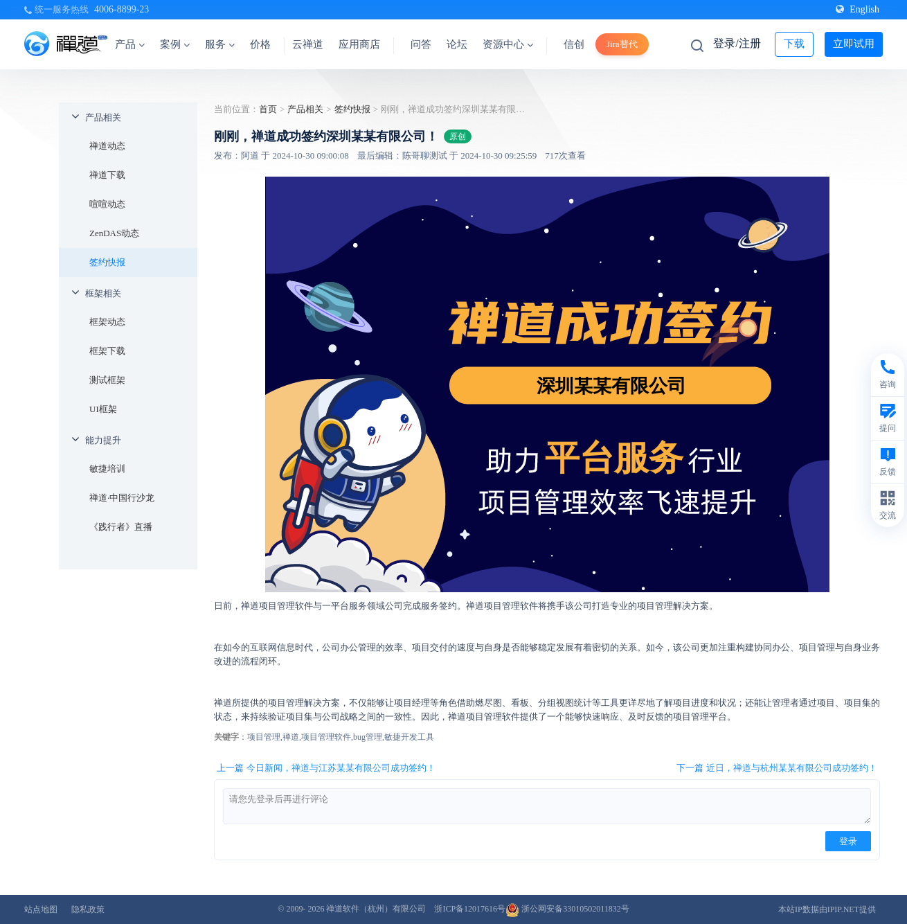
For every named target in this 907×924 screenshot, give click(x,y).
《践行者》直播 (120, 527)
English (857, 9)
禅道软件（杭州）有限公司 (376, 909)
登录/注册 (736, 43)
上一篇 (326, 768)
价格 (260, 44)
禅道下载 (107, 175)
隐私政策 (88, 909)
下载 (794, 43)
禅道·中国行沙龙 (121, 497)
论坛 (457, 44)
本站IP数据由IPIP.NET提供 (827, 909)
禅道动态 (107, 146)
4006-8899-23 (121, 9)
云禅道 (307, 44)
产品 (130, 44)
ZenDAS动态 (114, 233)
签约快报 (107, 262)
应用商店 (359, 44)
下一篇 (776, 768)
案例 (175, 44)
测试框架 (107, 380)
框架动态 (107, 322)
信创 (574, 44)
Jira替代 (622, 44)
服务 (220, 44)
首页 (268, 109)
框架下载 (107, 351)
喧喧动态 (107, 204)
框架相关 (103, 293)
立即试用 (853, 43)
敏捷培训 (107, 468)
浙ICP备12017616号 (469, 909)
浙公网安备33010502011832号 (567, 909)
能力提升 (103, 440)
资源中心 (508, 44)
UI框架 (103, 409)
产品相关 (103, 117)
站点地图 (40, 909)
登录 (848, 841)
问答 (421, 44)
